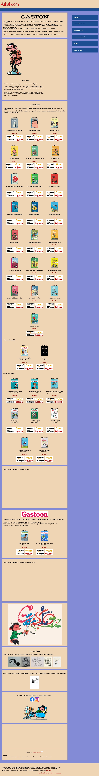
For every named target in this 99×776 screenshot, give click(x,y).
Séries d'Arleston (79, 24)
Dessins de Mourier (80, 37)
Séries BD (77, 17)
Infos (51, 773)
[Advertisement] (34, 736)
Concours (58, 773)
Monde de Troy (78, 30)
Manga (76, 43)
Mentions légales (43, 773)
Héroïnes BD (78, 50)
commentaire (37, 752)
